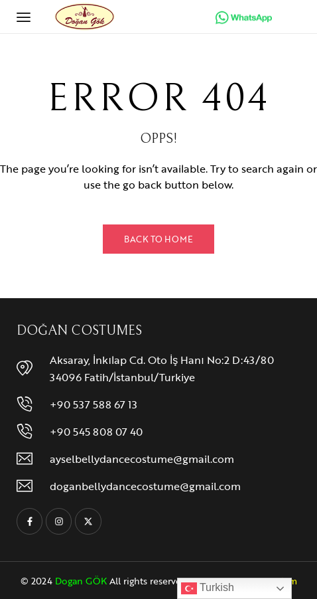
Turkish (207, 588)
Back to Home (158, 239)
